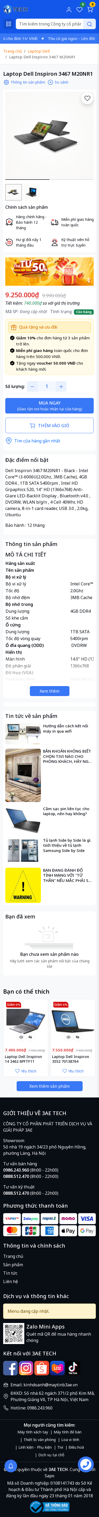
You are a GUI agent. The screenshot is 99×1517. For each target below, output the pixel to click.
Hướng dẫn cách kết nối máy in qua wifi (65, 728)
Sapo (49, 1476)
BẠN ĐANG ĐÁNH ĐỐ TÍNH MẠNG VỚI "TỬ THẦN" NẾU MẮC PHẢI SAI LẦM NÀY (68, 875)
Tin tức (10, 1273)
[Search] (56, 24)
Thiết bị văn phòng (39, 1439)
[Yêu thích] (87, 98)
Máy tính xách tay (32, 1431)
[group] (49, 136)
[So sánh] (30, 1037)
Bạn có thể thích (26, 991)
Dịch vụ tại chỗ (51, 1454)
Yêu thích (25, 1071)
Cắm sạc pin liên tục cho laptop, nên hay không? (66, 811)
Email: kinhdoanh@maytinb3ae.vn (44, 1385)
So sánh (57, 82)
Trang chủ (12, 51)
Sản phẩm (13, 1265)
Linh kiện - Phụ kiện (35, 1447)
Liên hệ (10, 1281)
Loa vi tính (70, 1439)
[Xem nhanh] (21, 1037)
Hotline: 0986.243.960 (32, 1408)
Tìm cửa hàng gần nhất (32, 440)
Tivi (60, 1447)
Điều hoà (76, 1447)
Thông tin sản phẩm (24, 82)
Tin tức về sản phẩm (31, 715)
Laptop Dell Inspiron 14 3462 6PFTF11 (23, 1059)
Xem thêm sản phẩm (49, 1086)
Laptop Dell (39, 51)
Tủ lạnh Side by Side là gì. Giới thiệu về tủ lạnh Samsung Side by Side (67, 845)
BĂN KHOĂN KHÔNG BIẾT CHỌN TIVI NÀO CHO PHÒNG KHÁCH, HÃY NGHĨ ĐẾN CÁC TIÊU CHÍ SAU (68, 756)
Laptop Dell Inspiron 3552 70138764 (70, 1059)
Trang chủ (13, 1256)
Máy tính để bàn (68, 1431)
